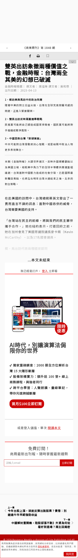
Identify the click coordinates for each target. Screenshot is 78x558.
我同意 (70, 554)
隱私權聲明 (43, 546)
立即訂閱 (67, 463)
